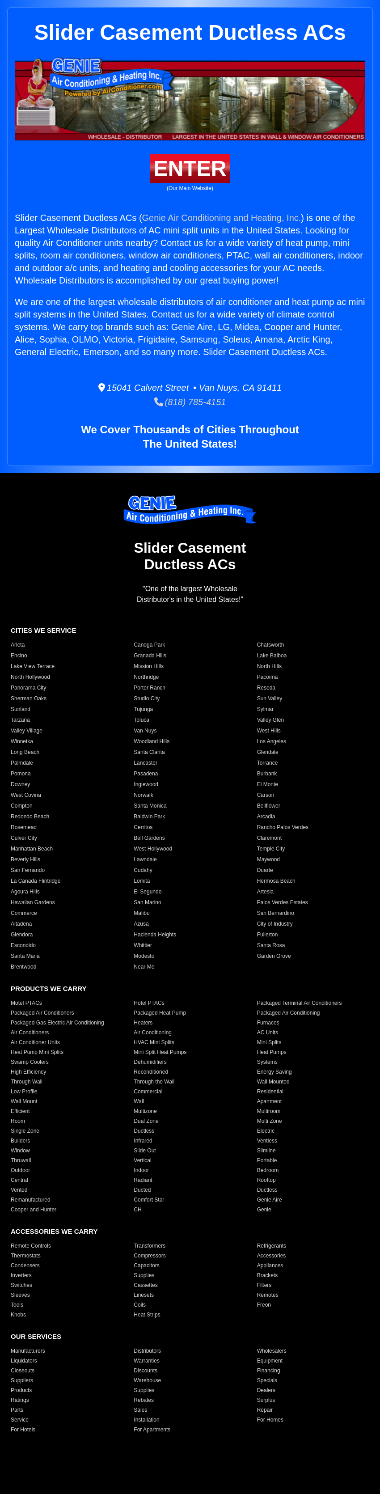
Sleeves (20, 1295)
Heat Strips (147, 1315)
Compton (22, 806)
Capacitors (146, 1265)
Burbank (267, 773)
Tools (17, 1305)
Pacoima (267, 677)
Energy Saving (274, 1072)
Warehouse (147, 1380)
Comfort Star (149, 1200)
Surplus (266, 1400)
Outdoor (20, 1170)
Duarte (265, 870)
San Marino (147, 902)
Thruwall (21, 1160)
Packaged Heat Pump (160, 1013)
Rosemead (24, 827)
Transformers (149, 1246)
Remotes (268, 1295)
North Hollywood (30, 677)
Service (20, 1420)
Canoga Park (149, 645)
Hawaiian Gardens (33, 902)
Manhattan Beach (32, 849)
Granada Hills (150, 655)
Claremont (269, 838)
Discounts (145, 1370)
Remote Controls (31, 1246)
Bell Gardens (149, 838)
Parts (17, 1410)
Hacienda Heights (155, 934)
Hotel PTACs (149, 1003)
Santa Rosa (271, 945)
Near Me (144, 967)
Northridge (146, 677)
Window (20, 1150)
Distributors (147, 1351)
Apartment (269, 1101)
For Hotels (23, 1429)
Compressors (149, 1256)
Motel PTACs (26, 1003)
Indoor (141, 1170)
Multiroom (269, 1111)
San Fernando (28, 870)
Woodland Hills (151, 741)
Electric (265, 1131)
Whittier (143, 945)
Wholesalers (272, 1351)
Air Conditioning (153, 1032)
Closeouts (22, 1370)
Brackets (267, 1275)
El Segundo (147, 892)
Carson (265, 795)
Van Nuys (145, 731)
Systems (267, 1062)
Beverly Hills (25, 859)
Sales (140, 1410)
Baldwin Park (149, 816)
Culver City (24, 838)
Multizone (145, 1111)
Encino (19, 655)
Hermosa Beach (276, 881)
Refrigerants (271, 1246)
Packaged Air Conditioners (42, 1013)
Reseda (266, 688)
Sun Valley (269, 698)
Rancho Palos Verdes (282, 827)
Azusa (141, 924)
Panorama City (28, 688)
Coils (140, 1305)
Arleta (18, 645)
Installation (146, 1420)
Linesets (144, 1295)
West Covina (26, 795)
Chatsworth (270, 645)
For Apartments (152, 1429)
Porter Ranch (149, 688)
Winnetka (22, 741)
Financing (268, 1370)
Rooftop (266, 1180)
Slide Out (145, 1150)
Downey (20, 784)
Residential (270, 1091)
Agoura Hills (25, 892)
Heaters (143, 1023)
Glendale (268, 752)
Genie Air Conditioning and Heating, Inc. (221, 218)
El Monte (267, 784)
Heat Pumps (272, 1052)
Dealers (266, 1390)
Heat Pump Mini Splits (37, 1052)
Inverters (21, 1275)
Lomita (142, 881)
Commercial (148, 1091)
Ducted (142, 1190)
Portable (267, 1160)
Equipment (270, 1361)
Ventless (267, 1141)
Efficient (20, 1111)
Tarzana (20, 720)
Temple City (271, 849)
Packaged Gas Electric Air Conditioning (57, 1023)
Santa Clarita (149, 752)
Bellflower (268, 806)
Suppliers (22, 1380)
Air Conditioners (30, 1032)
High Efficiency (28, 1072)
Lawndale (145, 859)
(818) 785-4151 (190, 402)
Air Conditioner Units (35, 1042)
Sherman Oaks (28, 698)
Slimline (266, 1150)
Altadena (21, 924)
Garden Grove (274, 956)
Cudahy (143, 870)
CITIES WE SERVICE (43, 630)
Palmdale (22, 763)
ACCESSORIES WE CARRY (54, 1231)
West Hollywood (153, 849)
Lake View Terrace (33, 666)
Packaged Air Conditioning (288, 1013)
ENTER (190, 168)
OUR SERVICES (36, 1336)
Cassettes (145, 1285)
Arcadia (266, 816)
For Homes (270, 1420)
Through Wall (26, 1082)
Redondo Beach (30, 816)
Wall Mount (24, 1101)
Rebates (144, 1400)
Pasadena (146, 773)
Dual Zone (146, 1121)
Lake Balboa (272, 655)
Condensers (25, 1265)
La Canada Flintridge (35, 881)
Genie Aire (269, 1200)
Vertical (142, 1160)
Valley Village (26, 731)
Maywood (268, 859)
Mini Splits (269, 1042)
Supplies (144, 1275)
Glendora (22, 934)
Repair (265, 1410)
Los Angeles (271, 741)
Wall (139, 1101)
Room (18, 1121)
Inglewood (146, 784)
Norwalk (143, 795)
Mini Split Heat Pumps (160, 1052)
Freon (264, 1305)
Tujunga (143, 709)
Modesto (144, 956)
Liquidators (24, 1361)
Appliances (270, 1265)
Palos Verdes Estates (282, 902)
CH (137, 1209)
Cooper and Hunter (33, 1209)
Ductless (144, 1131)
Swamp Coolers (30, 1062)
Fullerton (267, 934)
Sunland (20, 709)
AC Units (267, 1032)
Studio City (147, 698)
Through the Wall (154, 1082)
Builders (20, 1141)
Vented (19, 1190)
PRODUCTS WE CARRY (48, 988)
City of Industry (275, 924)
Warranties (147, 1361)
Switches (21, 1285)
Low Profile (24, 1091)
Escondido (23, 945)
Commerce (24, 913)
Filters (264, 1285)
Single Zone (25, 1131)
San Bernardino (275, 913)
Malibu (141, 913)
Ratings (20, 1400)
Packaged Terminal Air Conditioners (299, 1003)
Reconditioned (151, 1072)
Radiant (143, 1180)
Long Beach (25, 752)
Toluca (141, 720)
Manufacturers (28, 1351)
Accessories (271, 1256)
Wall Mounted (273, 1082)
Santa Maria (25, 956)
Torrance (267, 763)
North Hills (269, 666)
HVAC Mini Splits (154, 1042)
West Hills (269, 731)
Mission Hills (149, 666)
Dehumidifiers (150, 1062)
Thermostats (26, 1256)
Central (19, 1180)
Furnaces (268, 1023)
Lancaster (145, 763)
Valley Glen (270, 720)
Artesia (265, 892)
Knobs (18, 1315)
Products (21, 1390)
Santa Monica (150, 806)
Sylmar (265, 709)
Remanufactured (31, 1200)
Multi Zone (269, 1121)
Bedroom (268, 1170)
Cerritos (143, 827)
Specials (267, 1380)
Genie (264, 1209)
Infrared (143, 1141)
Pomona (21, 773)
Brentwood (23, 967)
